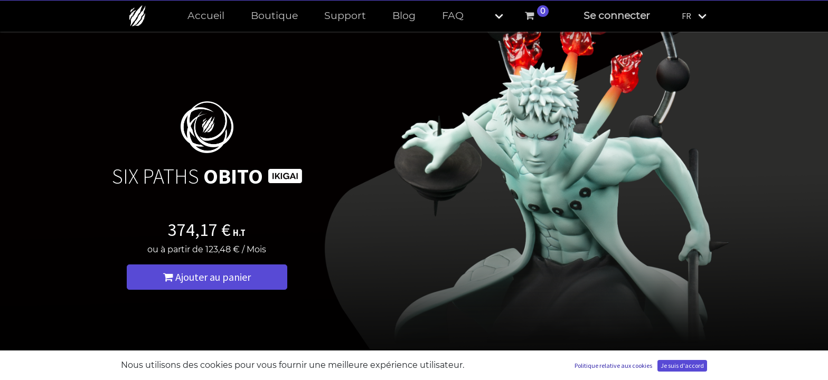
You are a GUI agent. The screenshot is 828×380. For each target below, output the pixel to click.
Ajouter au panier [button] (207, 276)
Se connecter (617, 16)
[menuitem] (206, 16)
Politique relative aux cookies (613, 365)
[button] (490, 16)
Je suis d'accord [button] (682, 365)
